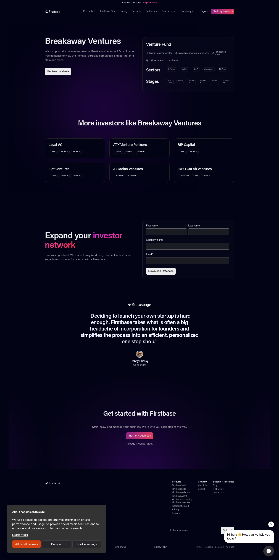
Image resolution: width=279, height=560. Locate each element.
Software (171, 69)
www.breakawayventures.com (193, 53)
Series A (191, 82)
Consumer (208, 69)
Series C (214, 82)
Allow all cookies (26, 544)
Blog (215, 485)
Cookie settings (87, 544)
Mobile (184, 69)
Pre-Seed (170, 82)
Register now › (150, 3)
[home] (60, 11)
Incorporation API (180, 506)
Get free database (58, 71)
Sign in (204, 11)
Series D (226, 82)
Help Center (218, 489)
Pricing (123, 11)
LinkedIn (209, 547)
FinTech (222, 69)
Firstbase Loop (179, 489)
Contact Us (218, 493)
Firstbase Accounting (182, 500)
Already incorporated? (139, 443)
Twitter (199, 547)
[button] (89, 11)
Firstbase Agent (179, 496)
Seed (180, 81)
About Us (202, 485)
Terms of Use (120, 547)
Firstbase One (107, 11)
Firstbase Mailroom (181, 493)
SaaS (196, 69)
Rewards (136, 11)
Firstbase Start (179, 485)
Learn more (20, 534)
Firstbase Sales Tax (181, 503)
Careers (201, 489)
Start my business (223, 11)
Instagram (219, 547)
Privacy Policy (160, 547)
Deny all (56, 544)
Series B (203, 82)
